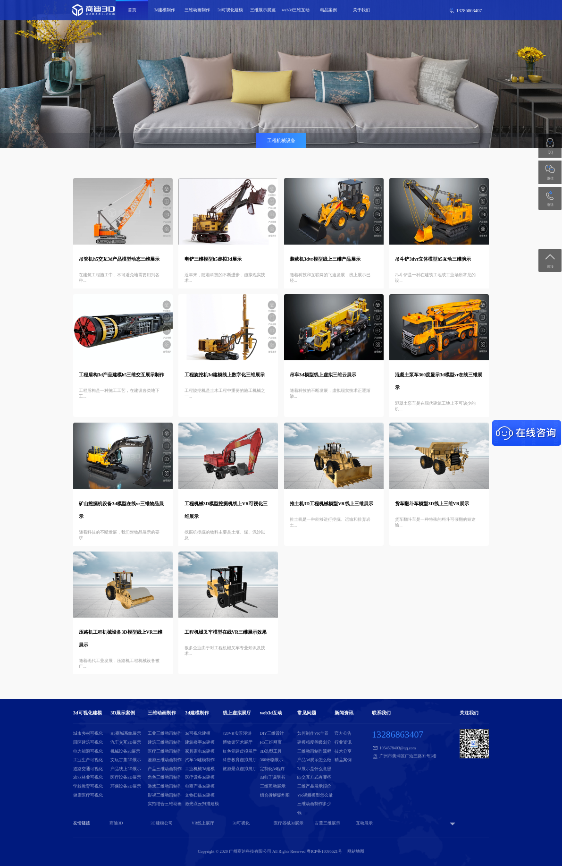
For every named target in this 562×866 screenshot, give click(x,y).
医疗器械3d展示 (288, 823)
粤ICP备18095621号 (324, 851)
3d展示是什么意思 (314, 768)
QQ (550, 152)
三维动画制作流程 (314, 751)
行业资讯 (343, 742)
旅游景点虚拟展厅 (240, 768)
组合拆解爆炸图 (275, 795)
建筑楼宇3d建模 (200, 742)
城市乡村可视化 (88, 733)
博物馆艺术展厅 (237, 742)
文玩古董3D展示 (125, 759)
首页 (132, 10)
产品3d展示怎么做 (314, 759)
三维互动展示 (272, 786)
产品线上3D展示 (125, 768)
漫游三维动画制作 (165, 759)
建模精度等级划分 (314, 742)
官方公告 (343, 733)
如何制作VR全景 (312, 733)
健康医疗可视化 (88, 795)
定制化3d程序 (272, 768)
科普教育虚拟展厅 (240, 759)
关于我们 (361, 10)
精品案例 (328, 10)
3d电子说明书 (272, 777)
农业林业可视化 (88, 777)
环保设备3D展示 (125, 786)
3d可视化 (241, 823)
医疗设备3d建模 (200, 777)
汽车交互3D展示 (125, 742)
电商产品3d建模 (200, 786)
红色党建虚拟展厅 (240, 751)
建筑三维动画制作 (165, 742)
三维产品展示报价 (314, 786)
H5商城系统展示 (125, 733)
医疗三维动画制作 (165, 751)
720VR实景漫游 (237, 733)
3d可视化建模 (230, 10)
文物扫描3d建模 (200, 795)
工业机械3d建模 (200, 768)
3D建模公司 (162, 823)
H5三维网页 (271, 742)
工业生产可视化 (88, 759)
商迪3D (116, 823)
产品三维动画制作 (165, 768)
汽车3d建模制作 (200, 759)
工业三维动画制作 (165, 733)
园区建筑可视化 (88, 742)
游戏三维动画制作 (165, 786)
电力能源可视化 (88, 751)
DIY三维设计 (272, 733)
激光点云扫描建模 (202, 803)
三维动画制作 (197, 10)
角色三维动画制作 (165, 777)
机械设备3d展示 (125, 751)
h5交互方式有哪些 (314, 777)
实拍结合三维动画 (165, 803)
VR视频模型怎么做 (315, 795)
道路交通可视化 (88, 768)
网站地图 (355, 851)
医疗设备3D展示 (125, 777)
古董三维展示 (327, 823)
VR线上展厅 (203, 823)
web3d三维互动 (296, 10)
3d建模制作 (165, 10)
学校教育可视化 (88, 786)
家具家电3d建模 (200, 751)
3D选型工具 (271, 751)
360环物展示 (271, 759)
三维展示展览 (263, 10)
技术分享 (343, 751)
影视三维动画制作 (165, 795)
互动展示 (364, 823)
